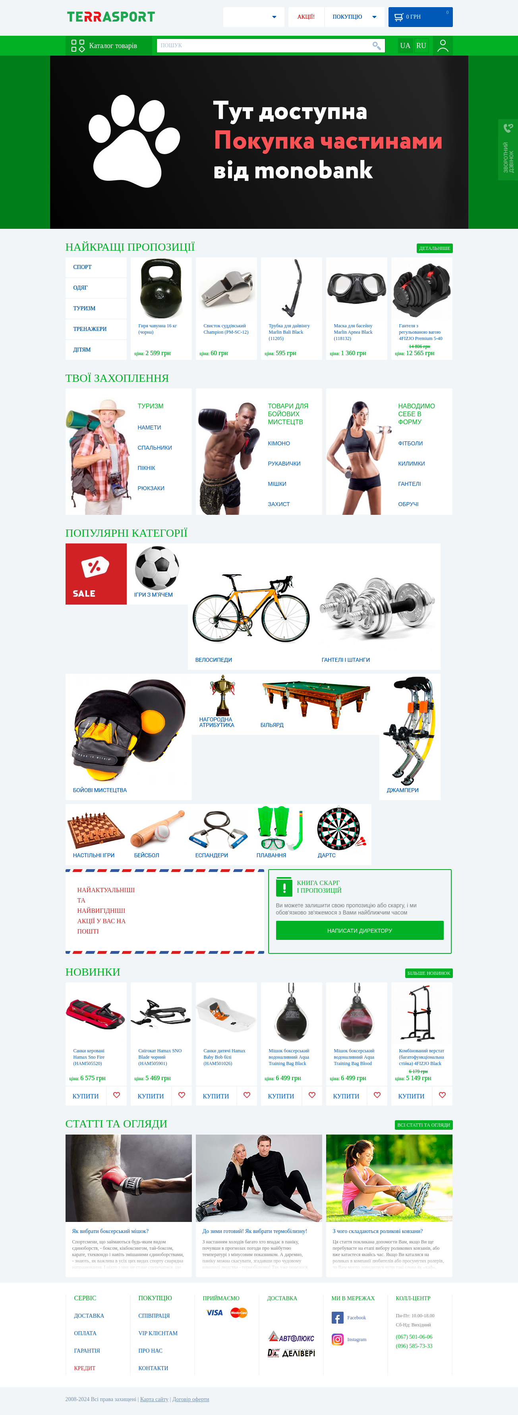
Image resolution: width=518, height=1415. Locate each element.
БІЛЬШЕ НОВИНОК (429, 973)
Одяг (80, 288)
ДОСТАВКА (89, 1316)
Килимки (411, 463)
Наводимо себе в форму (416, 414)
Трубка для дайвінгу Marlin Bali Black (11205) (289, 332)
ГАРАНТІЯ (87, 1351)
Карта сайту (154, 1399)
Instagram (349, 1339)
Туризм (84, 308)
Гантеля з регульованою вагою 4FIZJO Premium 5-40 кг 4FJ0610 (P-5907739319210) (421, 338)
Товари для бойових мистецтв (288, 414)
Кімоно (279, 443)
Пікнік (146, 468)
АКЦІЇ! (306, 17)
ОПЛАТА (85, 1333)
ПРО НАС (151, 1351)
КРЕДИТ (85, 1368)
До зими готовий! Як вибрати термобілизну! (255, 1231)
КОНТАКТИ (153, 1368)
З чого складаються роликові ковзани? (378, 1231)
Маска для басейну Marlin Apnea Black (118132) (353, 332)
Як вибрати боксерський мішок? (110, 1231)
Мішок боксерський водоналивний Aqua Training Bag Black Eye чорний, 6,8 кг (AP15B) (289, 1063)
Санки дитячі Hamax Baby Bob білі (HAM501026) (224, 1057)
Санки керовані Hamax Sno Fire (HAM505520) (89, 1057)
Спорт (82, 267)
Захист (279, 504)
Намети (149, 427)
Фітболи (410, 443)
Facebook (349, 1318)
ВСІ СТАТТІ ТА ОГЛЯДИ (423, 1125)
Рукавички (284, 463)
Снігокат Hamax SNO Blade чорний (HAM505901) (160, 1057)
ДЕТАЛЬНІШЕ (434, 248)
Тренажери (90, 329)
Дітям (82, 350)
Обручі (408, 504)
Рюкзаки (151, 488)
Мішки (277, 484)
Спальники (155, 448)
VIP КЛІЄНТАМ (158, 1333)
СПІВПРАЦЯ (154, 1316)
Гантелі (409, 484)
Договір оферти (190, 1399)
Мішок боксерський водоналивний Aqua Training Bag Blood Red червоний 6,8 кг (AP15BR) (354, 1063)
